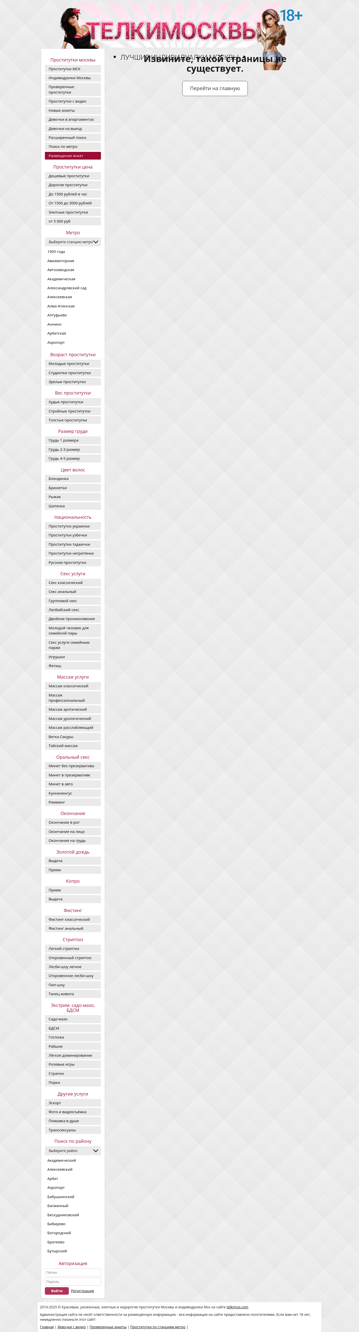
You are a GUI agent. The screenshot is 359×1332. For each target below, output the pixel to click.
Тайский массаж (63, 745)
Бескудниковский (63, 1214)
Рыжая (55, 496)
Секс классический (66, 582)
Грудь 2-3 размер (64, 449)
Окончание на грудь (67, 840)
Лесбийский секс (64, 609)
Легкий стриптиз (64, 948)
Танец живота (61, 993)
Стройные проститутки (69, 410)
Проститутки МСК (65, 68)
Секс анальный (62, 591)
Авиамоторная (60, 260)
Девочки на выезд (65, 128)
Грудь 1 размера (64, 440)
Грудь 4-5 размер (64, 458)
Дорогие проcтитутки (68, 184)
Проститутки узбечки (68, 534)
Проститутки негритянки (71, 553)
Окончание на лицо (67, 831)
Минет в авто (61, 783)
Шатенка (57, 505)
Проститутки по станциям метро (157, 1327)
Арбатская (56, 333)
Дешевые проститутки (69, 175)
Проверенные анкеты (108, 1327)
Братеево (55, 1241)
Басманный (57, 1205)
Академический (61, 1160)
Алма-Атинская (61, 305)
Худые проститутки (66, 401)
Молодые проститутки (69, 363)
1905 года (56, 251)
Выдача (56, 860)
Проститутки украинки (69, 525)
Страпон (56, 1073)
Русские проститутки (67, 562)
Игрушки (57, 656)
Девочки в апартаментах (71, 119)
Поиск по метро (63, 146)
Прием (55, 869)
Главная (47, 1327)
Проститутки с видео (67, 101)
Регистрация (82, 1290)
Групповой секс (63, 600)
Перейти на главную (215, 88)
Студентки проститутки (70, 372)
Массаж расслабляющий (71, 727)
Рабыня (56, 1046)
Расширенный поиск (68, 137)
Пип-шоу (57, 984)
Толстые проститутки (68, 419)
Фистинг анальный (66, 928)
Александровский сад (67, 287)
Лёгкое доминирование (70, 1055)
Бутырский (57, 1250)
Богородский (59, 1232)
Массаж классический (69, 685)
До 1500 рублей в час (68, 193)
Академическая (61, 278)
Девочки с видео (71, 1327)
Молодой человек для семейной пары (69, 630)
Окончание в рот (64, 822)
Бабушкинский (60, 1196)
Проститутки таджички (69, 544)
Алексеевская (59, 296)
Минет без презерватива (71, 765)
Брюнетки (58, 487)
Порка (54, 1082)
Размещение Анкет (66, 155)
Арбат (52, 1178)
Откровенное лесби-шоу (71, 975)
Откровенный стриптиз (70, 957)
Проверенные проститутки (61, 89)
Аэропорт (56, 342)
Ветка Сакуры (61, 736)
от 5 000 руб (60, 221)
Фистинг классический (69, 919)
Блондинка (59, 478)
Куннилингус (60, 793)
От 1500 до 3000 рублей (70, 202)
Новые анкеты (62, 110)
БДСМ (54, 1028)
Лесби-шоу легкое (65, 966)
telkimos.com (237, 1307)
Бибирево (56, 1223)
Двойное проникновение (72, 618)
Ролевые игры (62, 1064)
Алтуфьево (57, 314)
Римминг (57, 802)
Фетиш (55, 665)
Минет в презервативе (69, 774)
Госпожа (56, 1037)
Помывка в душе (64, 1120)
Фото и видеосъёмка (68, 1111)
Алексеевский (60, 1169)
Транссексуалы (62, 1129)
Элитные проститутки (68, 212)
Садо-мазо (58, 1018)
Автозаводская (60, 269)
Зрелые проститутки (67, 381)
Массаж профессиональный (67, 698)
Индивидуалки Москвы (70, 77)
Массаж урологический (70, 718)
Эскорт (55, 1102)
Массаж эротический (68, 709)
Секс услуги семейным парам (69, 645)
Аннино (54, 324)
